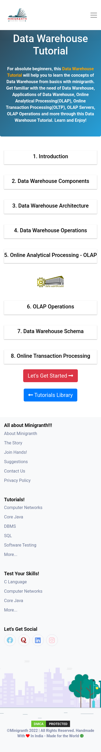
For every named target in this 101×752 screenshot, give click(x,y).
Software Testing (20, 545)
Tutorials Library (50, 395)
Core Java (13, 516)
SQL (8, 535)
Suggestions (16, 461)
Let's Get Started (51, 376)
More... (11, 554)
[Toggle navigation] (92, 15)
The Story (13, 442)
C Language (15, 581)
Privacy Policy (17, 480)
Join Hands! (15, 452)
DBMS (10, 526)
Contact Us (14, 471)
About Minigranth (20, 433)
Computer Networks (23, 507)
